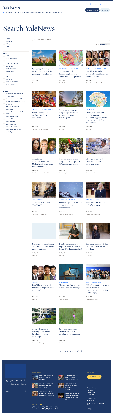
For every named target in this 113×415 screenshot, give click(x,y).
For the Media (91, 392)
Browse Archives (92, 388)
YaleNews (11, 8)
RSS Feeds (90, 390)
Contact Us (90, 394)
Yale (89, 409)
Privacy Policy (90, 400)
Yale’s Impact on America (21, 12)
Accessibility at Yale (92, 398)
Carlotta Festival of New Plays (39, 12)
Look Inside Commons (55, 12)
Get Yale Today (94, 377)
